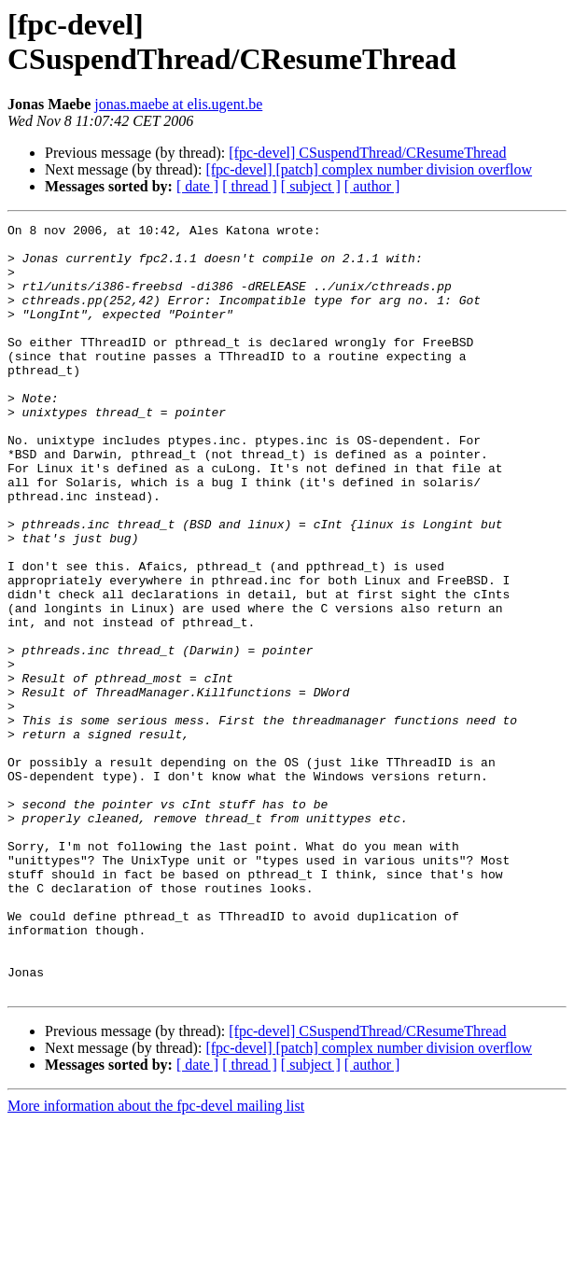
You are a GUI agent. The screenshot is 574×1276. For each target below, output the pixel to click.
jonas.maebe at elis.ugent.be (178, 104)
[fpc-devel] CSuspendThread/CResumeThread (367, 153)
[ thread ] (249, 186)
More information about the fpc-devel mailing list (155, 1260)
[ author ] (372, 186)
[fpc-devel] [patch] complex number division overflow (368, 169)
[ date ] (197, 186)
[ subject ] (311, 186)
